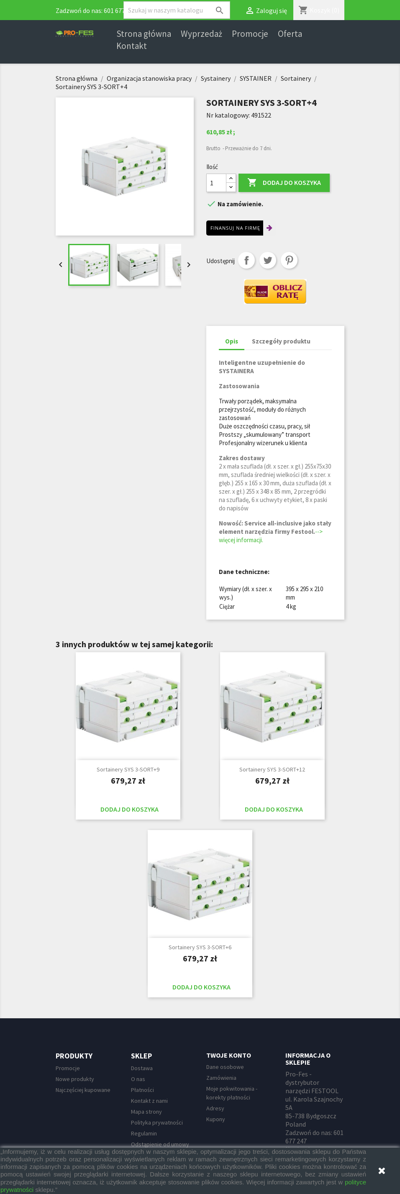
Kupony (215, 1119)
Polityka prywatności (157, 1122)
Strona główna (143, 33)
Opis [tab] (231, 341)
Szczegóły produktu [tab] (281, 341)
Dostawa (142, 1068)
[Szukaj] (176, 10)
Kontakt (131, 46)
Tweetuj (267, 260)
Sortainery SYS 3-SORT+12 (272, 769)
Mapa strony (146, 1111)
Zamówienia (221, 1077)
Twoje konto (228, 1055)
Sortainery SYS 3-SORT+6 (200, 947)
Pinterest (289, 260)
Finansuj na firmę (235, 228)
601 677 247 (120, 10)
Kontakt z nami (149, 1100)
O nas (138, 1079)
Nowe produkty (75, 1079)
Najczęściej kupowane (83, 1090)
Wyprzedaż (201, 33)
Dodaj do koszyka (284, 182)
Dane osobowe (225, 1067)
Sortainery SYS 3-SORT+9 (128, 769)
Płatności (142, 1090)
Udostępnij (246, 260)
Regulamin (144, 1133)
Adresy (215, 1108)
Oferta (290, 33)
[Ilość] (216, 183)
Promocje (250, 33)
